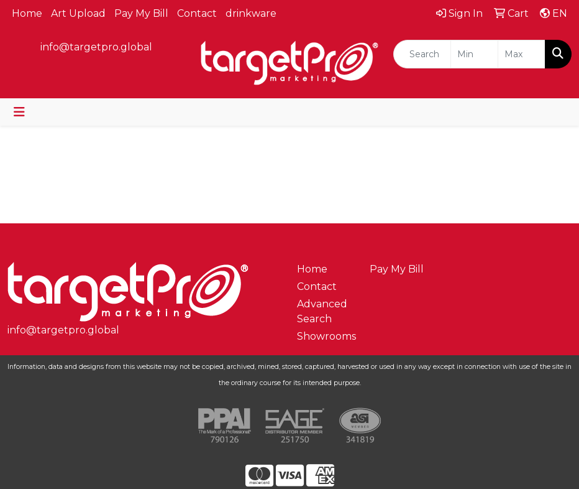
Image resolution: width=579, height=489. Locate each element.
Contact (197, 13)
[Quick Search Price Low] (474, 54)
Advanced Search (322, 311)
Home (27, 13)
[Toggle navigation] (19, 112)
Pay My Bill (141, 13)
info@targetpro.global (96, 47)
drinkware (251, 13)
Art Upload (78, 13)
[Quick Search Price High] (521, 54)
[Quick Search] (421, 54)
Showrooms (326, 336)
